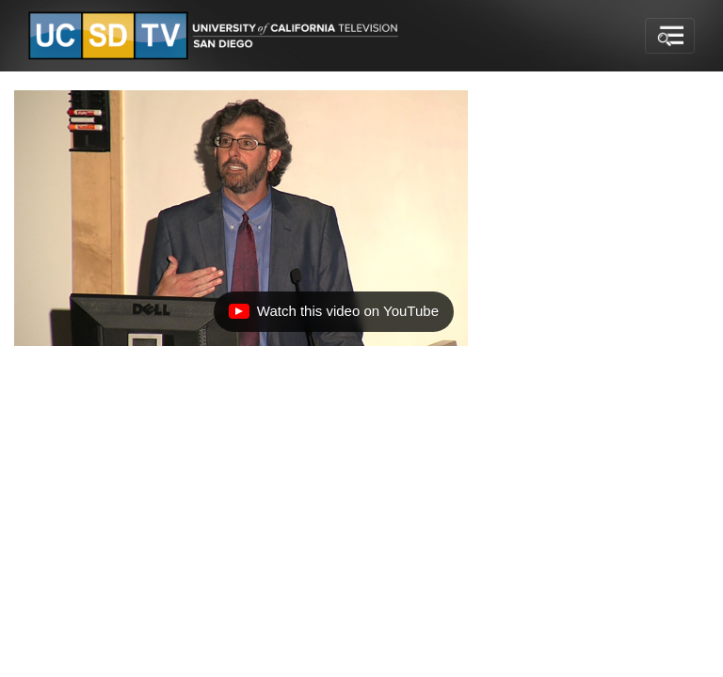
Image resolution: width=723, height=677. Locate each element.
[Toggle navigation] (670, 36)
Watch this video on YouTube (333, 316)
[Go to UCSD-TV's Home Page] (216, 36)
